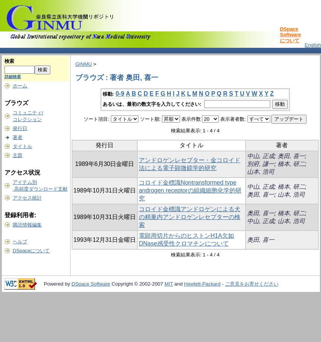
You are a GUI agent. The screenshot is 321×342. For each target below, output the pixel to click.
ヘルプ (20, 241)
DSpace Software (91, 284)
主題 (17, 155)
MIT (169, 284)
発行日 (20, 128)
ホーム (20, 86)
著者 (17, 137)
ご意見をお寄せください (251, 284)
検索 (9, 61)
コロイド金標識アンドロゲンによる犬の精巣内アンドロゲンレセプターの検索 (189, 217)
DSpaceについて (31, 250)
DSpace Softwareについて (290, 34)
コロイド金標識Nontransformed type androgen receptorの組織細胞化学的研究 (190, 190)
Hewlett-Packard (202, 284)
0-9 (120, 93)
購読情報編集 (27, 225)
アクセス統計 (27, 198)
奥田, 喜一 (291, 156)
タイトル (22, 146)
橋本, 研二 (291, 164)
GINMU (83, 64)
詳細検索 (12, 76)
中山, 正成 (260, 156)
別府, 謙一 (260, 164)
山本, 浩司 (260, 172)
